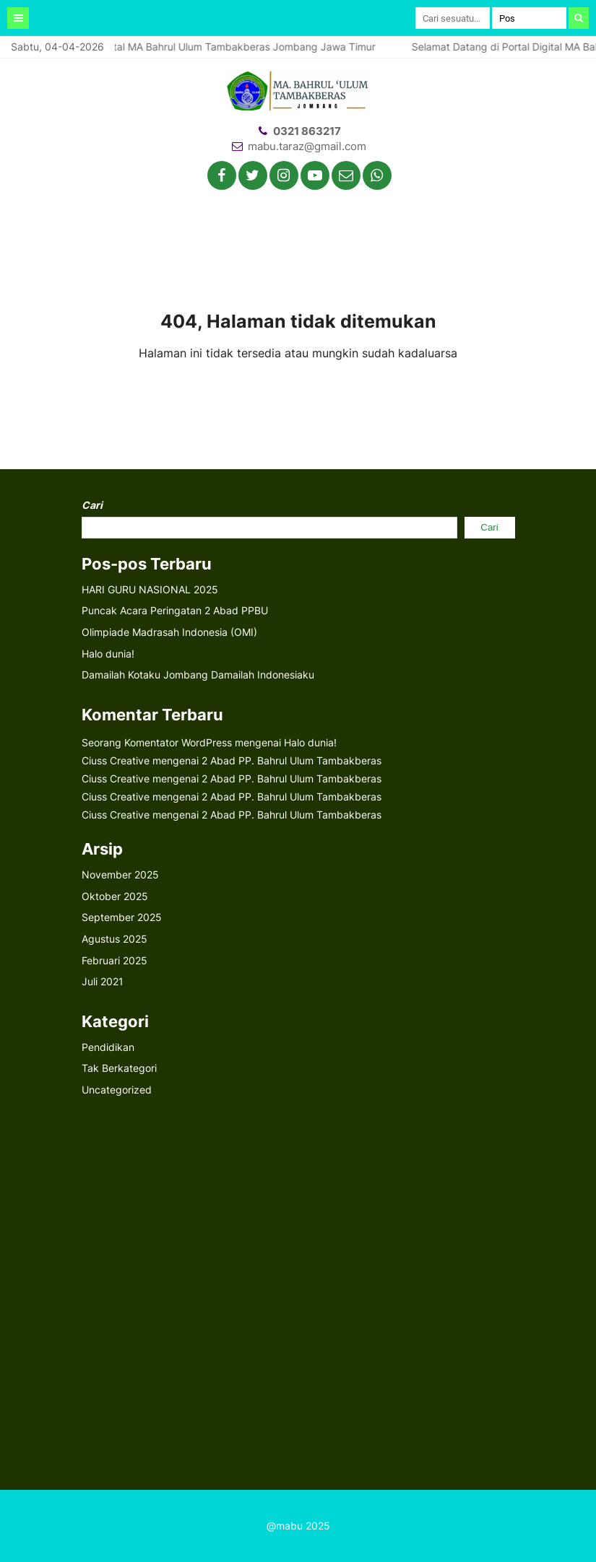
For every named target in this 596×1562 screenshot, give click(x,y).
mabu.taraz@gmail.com (307, 146)
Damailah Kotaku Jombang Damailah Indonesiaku (198, 674)
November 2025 (120, 874)
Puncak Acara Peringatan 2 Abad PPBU (175, 610)
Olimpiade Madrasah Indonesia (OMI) (169, 632)
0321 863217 (307, 131)
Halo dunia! (108, 653)
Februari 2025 (114, 960)
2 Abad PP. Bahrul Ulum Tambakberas (291, 760)
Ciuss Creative (116, 760)
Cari (92, 505)
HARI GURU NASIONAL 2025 (150, 589)
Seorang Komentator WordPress (157, 742)
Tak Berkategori (119, 1068)
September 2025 (122, 917)
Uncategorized (117, 1089)
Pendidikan (108, 1047)
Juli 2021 (103, 981)
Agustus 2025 (114, 939)
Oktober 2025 (115, 896)
